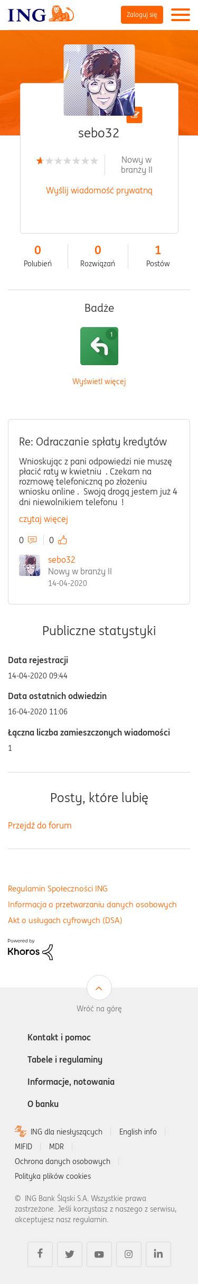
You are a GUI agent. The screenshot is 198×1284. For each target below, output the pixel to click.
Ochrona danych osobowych (62, 1161)
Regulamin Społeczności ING (58, 888)
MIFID (23, 1146)
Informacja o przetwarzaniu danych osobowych (92, 904)
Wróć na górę (99, 1008)
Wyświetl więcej (99, 381)
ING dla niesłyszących (66, 1132)
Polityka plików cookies (53, 1176)
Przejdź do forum (40, 825)
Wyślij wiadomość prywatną (99, 190)
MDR (56, 1146)
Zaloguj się (142, 14)
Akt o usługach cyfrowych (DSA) (65, 920)
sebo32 (62, 559)
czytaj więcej (43, 519)
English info (138, 1132)
